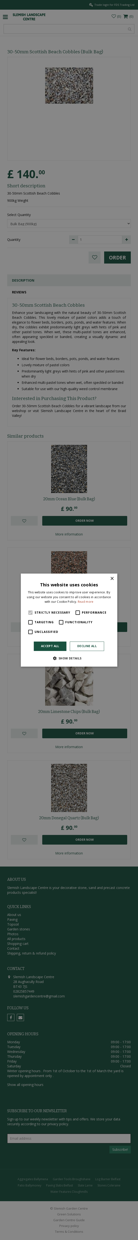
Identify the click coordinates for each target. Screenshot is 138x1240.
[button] (68, 658)
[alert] (69, 620)
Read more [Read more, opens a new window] (86, 602)
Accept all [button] (50, 646)
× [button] (112, 578)
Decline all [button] (87, 646)
